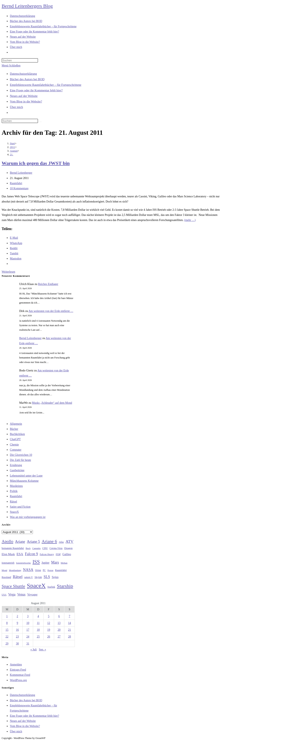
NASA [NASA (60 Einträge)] (28, 570)
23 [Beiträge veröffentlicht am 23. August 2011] (17, 636)
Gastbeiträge (17, 470)
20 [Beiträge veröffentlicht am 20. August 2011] (59, 629)
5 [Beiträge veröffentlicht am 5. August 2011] (48, 616)
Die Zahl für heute (20, 460)
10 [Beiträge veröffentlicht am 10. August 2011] (27, 623)
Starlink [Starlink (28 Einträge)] (51, 586)
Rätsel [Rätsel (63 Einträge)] (17, 577)
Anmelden (16, 664)
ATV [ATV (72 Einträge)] (70, 541)
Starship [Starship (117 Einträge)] (65, 586)
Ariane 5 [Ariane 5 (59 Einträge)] (33, 542)
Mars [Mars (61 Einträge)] (55, 562)
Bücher (14, 428)
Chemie (14, 444)
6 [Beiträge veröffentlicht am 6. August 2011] (59, 616)
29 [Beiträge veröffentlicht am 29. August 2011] (7, 643)
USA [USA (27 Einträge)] (4, 594)
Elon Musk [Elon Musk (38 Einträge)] (8, 554)
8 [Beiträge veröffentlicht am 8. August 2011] (7, 623)
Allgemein (16, 423)
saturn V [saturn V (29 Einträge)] (28, 577)
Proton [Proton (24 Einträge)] (50, 570)
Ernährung (16, 465)
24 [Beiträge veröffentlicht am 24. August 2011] (27, 636)
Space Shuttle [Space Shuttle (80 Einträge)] (13, 586)
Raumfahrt (16, 183)
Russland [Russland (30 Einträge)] (6, 577)
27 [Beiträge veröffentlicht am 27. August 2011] (59, 636)
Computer (15, 449)
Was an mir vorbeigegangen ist (27, 517)
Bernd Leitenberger (21, 172)
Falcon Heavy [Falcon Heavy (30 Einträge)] (47, 554)
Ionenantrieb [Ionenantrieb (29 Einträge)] (8, 562)
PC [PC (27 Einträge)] (44, 570)
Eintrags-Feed (18, 669)
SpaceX (14, 511)
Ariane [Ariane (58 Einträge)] (20, 542)
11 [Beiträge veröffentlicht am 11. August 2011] (38, 623)
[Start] (12, 143)
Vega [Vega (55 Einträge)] (11, 594)
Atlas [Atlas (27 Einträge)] (61, 542)
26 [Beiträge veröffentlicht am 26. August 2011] (48, 636)
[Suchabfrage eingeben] (20, 60)
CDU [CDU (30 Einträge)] (45, 548)
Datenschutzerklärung (23, 73)
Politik (13, 491)
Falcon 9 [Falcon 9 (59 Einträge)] (31, 554)
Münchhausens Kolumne (24, 480)
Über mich (16, 107)
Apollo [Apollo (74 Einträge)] (7, 541)
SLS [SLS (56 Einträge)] (47, 577)
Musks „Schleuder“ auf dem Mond (52, 402)
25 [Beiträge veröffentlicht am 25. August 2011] (38, 636)
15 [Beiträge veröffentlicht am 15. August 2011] (7, 629)
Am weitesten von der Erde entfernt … (51, 311)
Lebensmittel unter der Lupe (26, 475)
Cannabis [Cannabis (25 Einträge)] (36, 548)
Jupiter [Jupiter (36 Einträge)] (45, 562)
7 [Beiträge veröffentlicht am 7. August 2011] (69, 616)
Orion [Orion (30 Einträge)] (38, 570)
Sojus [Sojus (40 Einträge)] (55, 577)
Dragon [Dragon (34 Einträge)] (68, 548)
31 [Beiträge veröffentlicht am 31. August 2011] (27, 643)
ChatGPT (15, 439)
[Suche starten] (40, 121)
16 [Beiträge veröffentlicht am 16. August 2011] (17, 629)
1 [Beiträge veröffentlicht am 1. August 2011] (7, 616)
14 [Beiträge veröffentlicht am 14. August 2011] (69, 623)
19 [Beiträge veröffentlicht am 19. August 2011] (48, 629)
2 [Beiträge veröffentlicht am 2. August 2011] (17, 616)
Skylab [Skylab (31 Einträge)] (38, 577)
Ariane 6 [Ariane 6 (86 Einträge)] (49, 541)
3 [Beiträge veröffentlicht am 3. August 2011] (28, 616)
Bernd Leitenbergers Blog (27, 6)
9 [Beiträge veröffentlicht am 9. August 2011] (17, 623)
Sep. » (42, 649)
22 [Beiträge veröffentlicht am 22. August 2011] (7, 636)
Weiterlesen (8, 271)
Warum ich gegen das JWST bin (36, 163)
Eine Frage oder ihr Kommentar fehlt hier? (36, 90)
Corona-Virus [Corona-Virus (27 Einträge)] (56, 548)
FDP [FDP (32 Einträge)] (58, 554)
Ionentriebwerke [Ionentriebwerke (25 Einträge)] (23, 563)
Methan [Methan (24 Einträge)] (64, 563)
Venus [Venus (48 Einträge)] (21, 594)
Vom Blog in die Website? (26, 101)
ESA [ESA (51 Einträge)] (19, 554)
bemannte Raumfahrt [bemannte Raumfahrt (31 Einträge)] (13, 548)
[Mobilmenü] (11, 65)
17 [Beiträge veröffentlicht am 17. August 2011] (27, 629)
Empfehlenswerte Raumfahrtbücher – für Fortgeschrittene (45, 84)
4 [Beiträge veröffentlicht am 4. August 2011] (38, 616)
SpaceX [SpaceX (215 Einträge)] (36, 585)
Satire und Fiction (20, 506)
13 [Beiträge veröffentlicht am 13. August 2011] (59, 623)
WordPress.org (18, 680)
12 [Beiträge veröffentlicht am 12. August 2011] (48, 623)
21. (11, 154)
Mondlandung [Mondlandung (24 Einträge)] (15, 570)
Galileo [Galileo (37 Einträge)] (66, 554)
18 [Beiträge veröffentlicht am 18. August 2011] (38, 629)
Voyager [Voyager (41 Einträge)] (32, 594)
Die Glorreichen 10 (21, 454)
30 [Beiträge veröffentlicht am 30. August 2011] (17, 643)
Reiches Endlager (48, 284)
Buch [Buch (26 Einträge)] (28, 548)
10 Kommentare (19, 188)
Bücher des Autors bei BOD (27, 79)
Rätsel (13, 501)
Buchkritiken (17, 434)
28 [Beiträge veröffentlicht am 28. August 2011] (69, 636)
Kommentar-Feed (20, 674)
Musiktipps (16, 485)
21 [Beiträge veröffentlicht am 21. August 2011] (69, 629)
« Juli (33, 649)
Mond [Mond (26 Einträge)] (4, 570)
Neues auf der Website (24, 96)
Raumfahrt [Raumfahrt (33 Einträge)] (61, 570)
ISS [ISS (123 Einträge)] (36, 562)
